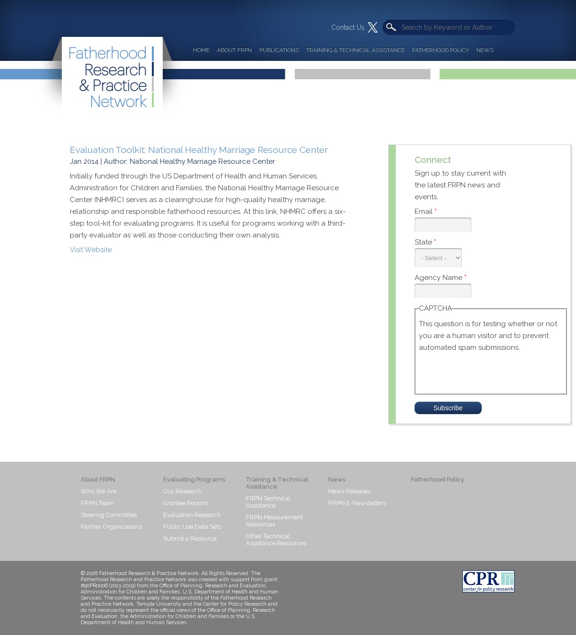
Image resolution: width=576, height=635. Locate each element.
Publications (279, 50)
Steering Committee (109, 514)
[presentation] (490, 372)
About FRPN (234, 50)
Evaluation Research (192, 514)
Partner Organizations (111, 526)
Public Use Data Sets (192, 526)
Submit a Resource (190, 538)
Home (201, 50)
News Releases (349, 491)
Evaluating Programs (194, 479)
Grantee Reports (186, 503)
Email (426, 211)
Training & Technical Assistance (355, 50)
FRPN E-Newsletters (357, 503)
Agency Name (441, 277)
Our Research (182, 491)
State (425, 242)
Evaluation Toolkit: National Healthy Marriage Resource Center (199, 149)
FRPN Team (97, 503)
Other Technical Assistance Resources (276, 540)
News (484, 50)
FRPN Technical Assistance (268, 502)
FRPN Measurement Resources (274, 521)
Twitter (372, 27)
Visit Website (91, 250)
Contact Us (348, 27)
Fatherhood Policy (440, 50)
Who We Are (99, 491)
